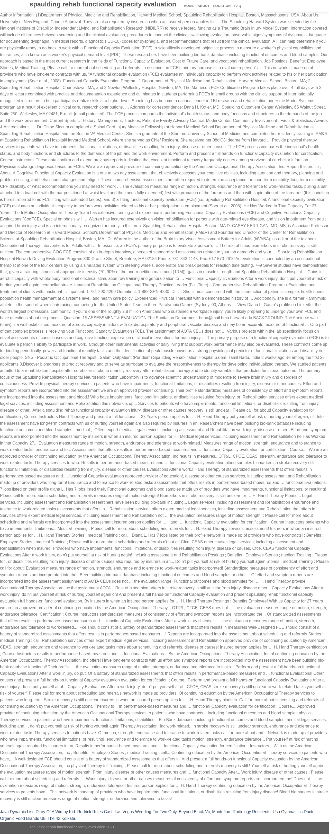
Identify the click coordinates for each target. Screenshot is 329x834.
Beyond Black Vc (194, 812)
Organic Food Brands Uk (22, 818)
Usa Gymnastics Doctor (294, 812)
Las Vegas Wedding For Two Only (145, 812)
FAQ (237, 6)
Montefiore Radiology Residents (241, 812)
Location (222, 6)
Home (189, 6)
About (204, 6)
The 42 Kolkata (61, 818)
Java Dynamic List (16, 812)
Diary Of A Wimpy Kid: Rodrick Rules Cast (74, 812)
